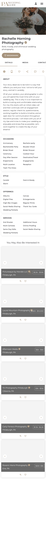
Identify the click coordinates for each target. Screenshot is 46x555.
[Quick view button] (21, 281)
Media (25, 62)
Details (9, 62)
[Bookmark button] (25, 281)
